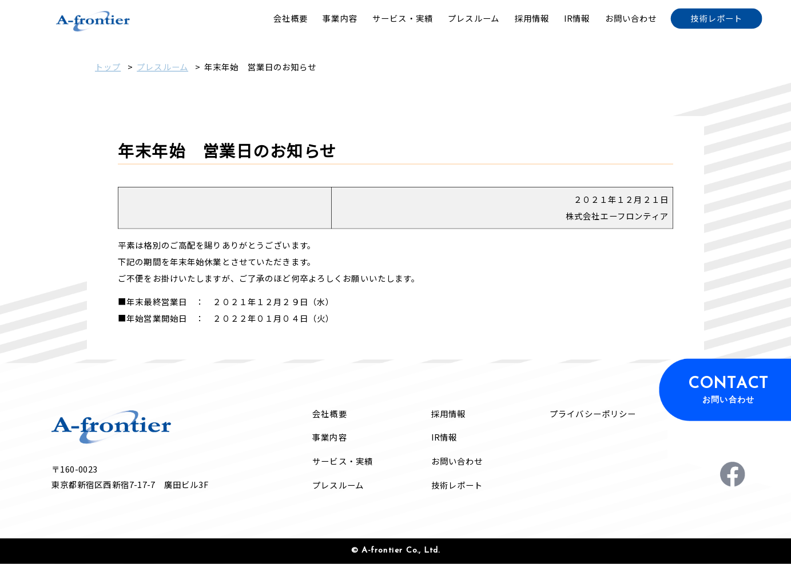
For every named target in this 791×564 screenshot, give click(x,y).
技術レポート (457, 485)
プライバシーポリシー (593, 414)
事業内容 (329, 437)
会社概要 (329, 414)
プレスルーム (162, 67)
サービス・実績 (342, 461)
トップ (108, 67)
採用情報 (448, 414)
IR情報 (444, 437)
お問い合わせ (457, 461)
